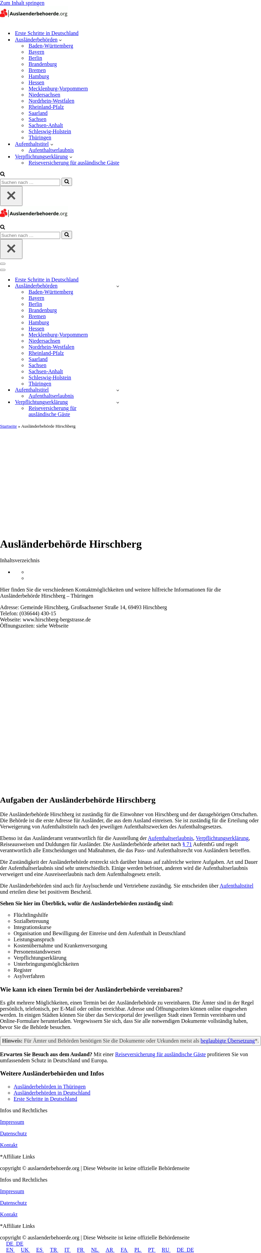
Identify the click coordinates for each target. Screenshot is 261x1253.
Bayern (36, 52)
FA (121, 1250)
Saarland (38, 113)
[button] (60, 40)
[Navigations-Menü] (2, 264)
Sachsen (37, 119)
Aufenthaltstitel (237, 886)
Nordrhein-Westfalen (51, 101)
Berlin (35, 58)
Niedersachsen (44, 95)
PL (135, 1250)
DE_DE (11, 1244)
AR (107, 1250)
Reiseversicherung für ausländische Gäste (74, 163)
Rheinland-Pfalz (46, 107)
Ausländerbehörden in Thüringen (50, 1086)
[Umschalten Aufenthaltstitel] (118, 390)
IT (64, 1250)
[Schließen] (11, 196)
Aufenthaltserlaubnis (51, 150)
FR (78, 1250)
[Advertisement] (130, 480)
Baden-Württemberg (51, 46)
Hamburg (39, 76)
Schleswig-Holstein (50, 131)
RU (163, 1250)
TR (51, 1250)
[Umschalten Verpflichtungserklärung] (118, 402)
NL (92, 1250)
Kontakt (9, 1145)
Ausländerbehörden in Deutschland (52, 1093)
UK (22, 1250)
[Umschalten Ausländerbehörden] (118, 286)
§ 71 (187, 844)
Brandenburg (43, 64)
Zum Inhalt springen (22, 3)
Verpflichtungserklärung (222, 838)
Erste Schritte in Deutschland (47, 33)
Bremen (37, 70)
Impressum (12, 1122)
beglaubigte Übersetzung (228, 1041)
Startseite (8, 426)
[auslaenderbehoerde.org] (34, 21)
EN (7, 1250)
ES (37, 1250)
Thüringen (40, 137)
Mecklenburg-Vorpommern (58, 88)
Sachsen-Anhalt (46, 125)
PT (148, 1250)
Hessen (36, 82)
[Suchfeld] (2, 174)
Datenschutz (13, 1133)
